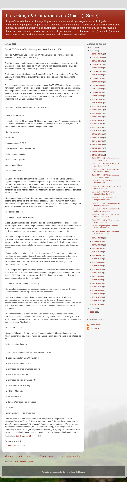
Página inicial (46, 456)
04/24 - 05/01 (97, 248)
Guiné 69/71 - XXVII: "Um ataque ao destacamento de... (106, 182)
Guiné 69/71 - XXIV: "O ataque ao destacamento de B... (105, 215)
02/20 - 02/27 (97, 280)
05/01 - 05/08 (97, 245)
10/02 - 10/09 (97, 96)
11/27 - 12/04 (97, 68)
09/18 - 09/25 (97, 103)
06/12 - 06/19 (97, 145)
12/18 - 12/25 (97, 57)
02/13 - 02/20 (97, 283)
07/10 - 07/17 (97, 131)
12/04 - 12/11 (97, 64)
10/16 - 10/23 (97, 89)
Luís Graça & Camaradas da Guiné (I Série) (52, 15)
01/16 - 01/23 (97, 297)
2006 (92, 47)
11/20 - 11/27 (97, 71)
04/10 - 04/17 (97, 255)
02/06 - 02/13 (97, 287)
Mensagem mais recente (18, 456)
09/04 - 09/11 (97, 110)
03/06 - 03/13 (97, 273)
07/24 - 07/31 (97, 124)
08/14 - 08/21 (97, 113)
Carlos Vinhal (95, 325)
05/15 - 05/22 (97, 238)
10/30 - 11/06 (97, 82)
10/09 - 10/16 (97, 92)
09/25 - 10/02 (97, 99)
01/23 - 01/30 (97, 294)
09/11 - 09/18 (97, 106)
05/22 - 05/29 (97, 155)
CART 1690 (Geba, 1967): (27, 58)
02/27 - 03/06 (97, 276)
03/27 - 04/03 (97, 262)
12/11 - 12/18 (97, 61)
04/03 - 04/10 (97, 259)
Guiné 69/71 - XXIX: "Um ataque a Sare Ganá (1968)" (105, 159)
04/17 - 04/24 (97, 252)
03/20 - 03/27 (97, 266)
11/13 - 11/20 (97, 75)
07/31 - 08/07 (97, 120)
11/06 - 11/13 (97, 78)
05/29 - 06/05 (97, 152)
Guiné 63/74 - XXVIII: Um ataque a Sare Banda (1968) (105, 170)
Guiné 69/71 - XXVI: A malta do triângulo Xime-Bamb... (104, 193)
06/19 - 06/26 (97, 141)
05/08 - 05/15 (97, 241)
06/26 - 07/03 (97, 138)
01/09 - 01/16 (97, 301)
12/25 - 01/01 (97, 54)
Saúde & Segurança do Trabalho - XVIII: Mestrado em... (105, 227)
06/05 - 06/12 (97, 148)
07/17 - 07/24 (97, 127)
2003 (92, 312)
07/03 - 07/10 (97, 134)
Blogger (81, 472)
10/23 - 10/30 (97, 85)
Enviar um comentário (16, 445)
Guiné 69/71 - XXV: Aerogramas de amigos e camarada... (106, 204)
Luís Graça (94, 328)
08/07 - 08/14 (97, 117)
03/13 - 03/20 (97, 269)
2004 (92, 309)
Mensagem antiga (71, 456)
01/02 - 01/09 (97, 304)
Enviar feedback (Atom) (24, 462)
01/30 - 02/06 (97, 290)
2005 (92, 51)
